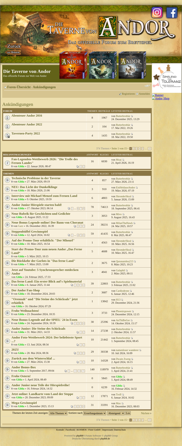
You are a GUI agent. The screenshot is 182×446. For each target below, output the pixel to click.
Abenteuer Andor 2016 (26, 115)
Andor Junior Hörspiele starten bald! (36, 205)
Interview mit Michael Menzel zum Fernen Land (44, 196)
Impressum (107, 429)
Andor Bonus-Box (23, 367)
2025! (15, 349)
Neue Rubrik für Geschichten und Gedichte (40, 213)
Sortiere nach (87, 412)
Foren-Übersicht (19, 87)
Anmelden (144, 93)
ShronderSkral (123, 196)
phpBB (79, 435)
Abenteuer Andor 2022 (26, 124)
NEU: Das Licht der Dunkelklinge (34, 187)
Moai (118, 159)
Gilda (21, 166)
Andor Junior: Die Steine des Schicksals (38, 328)
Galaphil (120, 270)
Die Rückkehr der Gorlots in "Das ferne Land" (43, 261)
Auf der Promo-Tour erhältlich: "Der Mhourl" (43, 240)
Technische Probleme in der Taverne (36, 178)
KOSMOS (82, 429)
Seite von (119, 148)
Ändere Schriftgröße (147, 85)
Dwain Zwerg (123, 358)
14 (79, 371)
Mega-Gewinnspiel (24, 403)
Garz (20, 225)
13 (75, 371)
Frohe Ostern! (21, 376)
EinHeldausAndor (125, 187)
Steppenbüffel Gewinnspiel (29, 231)
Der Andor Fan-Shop (25, 290)
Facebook (70, 429)
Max (118, 403)
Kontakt (60, 429)
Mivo (119, 214)
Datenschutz (120, 429)
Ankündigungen (44, 87)
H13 (118, 299)
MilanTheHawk (124, 223)
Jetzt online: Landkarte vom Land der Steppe (42, 394)
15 (149, 148)
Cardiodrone (122, 290)
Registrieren (128, 93)
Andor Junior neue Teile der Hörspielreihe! (40, 385)
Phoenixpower (123, 311)
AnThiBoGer (123, 320)
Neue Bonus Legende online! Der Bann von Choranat (47, 222)
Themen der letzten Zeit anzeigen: (39, 412)
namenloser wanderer (127, 350)
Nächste (145, 413)
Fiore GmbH (94, 429)
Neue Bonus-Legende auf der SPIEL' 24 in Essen (44, 320)
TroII (118, 394)
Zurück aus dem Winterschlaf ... (33, 358)
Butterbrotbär (123, 116)
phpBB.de (105, 438)
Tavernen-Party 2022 (25, 133)
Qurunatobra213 (124, 261)
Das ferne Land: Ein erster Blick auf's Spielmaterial (46, 281)
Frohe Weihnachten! (25, 310)
